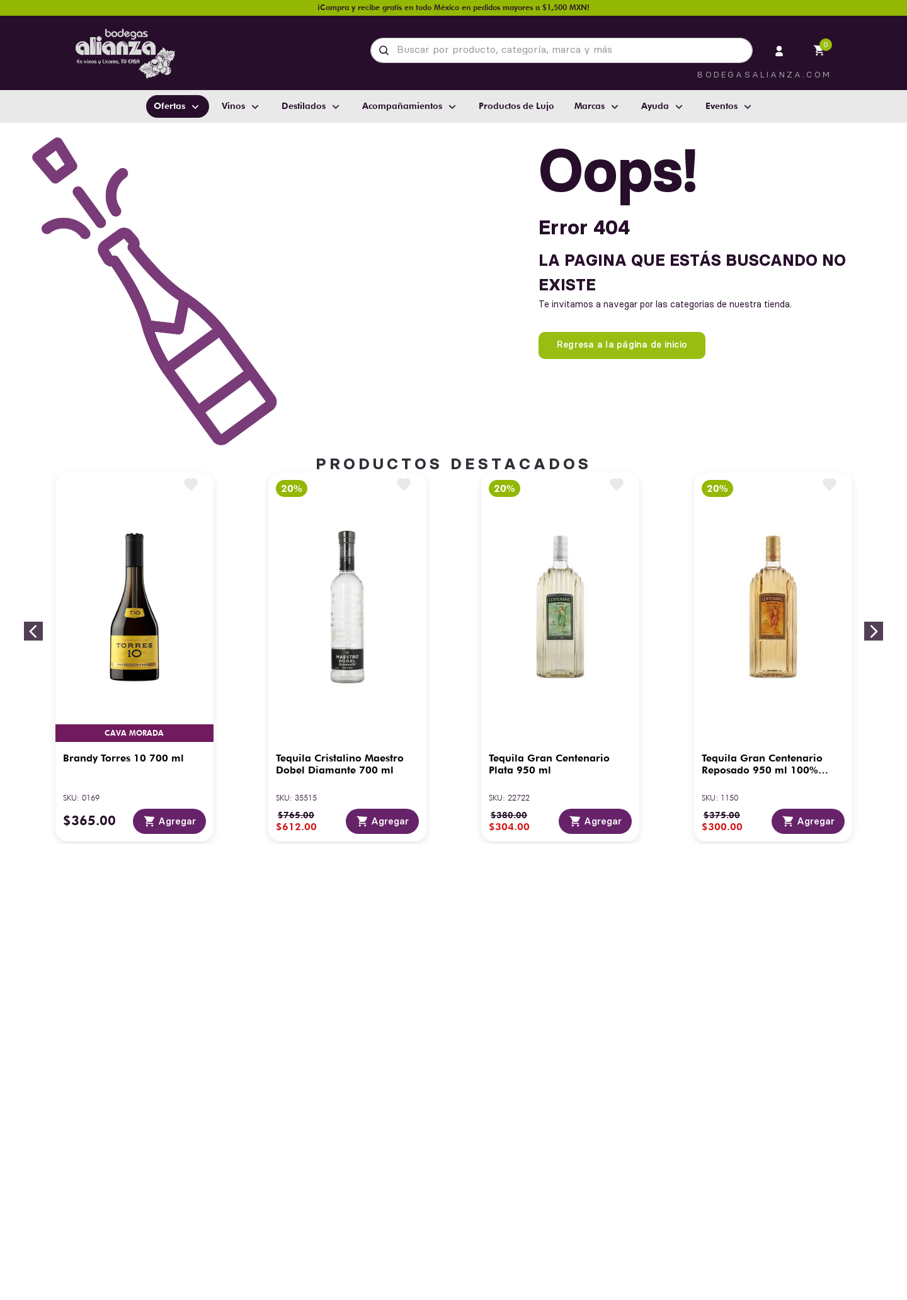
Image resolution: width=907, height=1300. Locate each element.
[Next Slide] (873, 631)
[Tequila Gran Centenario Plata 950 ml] (560, 656)
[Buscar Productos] (386, 50)
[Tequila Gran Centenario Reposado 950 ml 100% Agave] (773, 656)
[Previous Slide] (33, 631)
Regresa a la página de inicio (622, 344)
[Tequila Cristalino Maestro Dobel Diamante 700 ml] (347, 656)
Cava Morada (134, 733)
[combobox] (561, 50)
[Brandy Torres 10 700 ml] (134, 656)
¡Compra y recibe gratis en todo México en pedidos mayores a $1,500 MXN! (453, 7)
